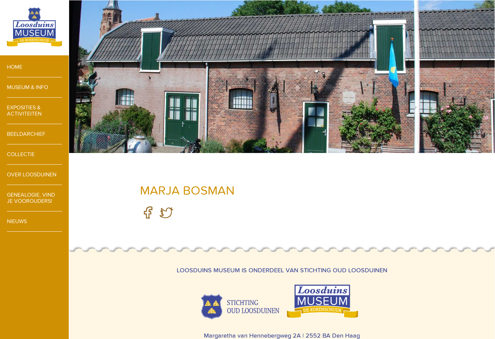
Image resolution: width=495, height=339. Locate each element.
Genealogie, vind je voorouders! (31, 198)
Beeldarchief (26, 134)
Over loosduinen (31, 174)
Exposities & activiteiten (24, 110)
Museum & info (27, 87)
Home (14, 67)
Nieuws (17, 221)
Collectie (21, 154)
